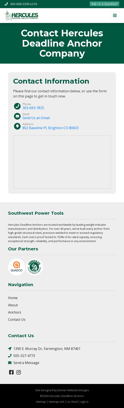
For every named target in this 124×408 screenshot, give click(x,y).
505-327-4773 (21, 355)
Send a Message (23, 362)
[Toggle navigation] (114, 15)
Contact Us (16, 319)
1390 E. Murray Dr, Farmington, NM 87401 (44, 348)
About (13, 305)
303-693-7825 (33, 108)
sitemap (41, 402)
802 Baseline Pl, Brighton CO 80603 (51, 128)
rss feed (72, 402)
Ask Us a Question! (104, 4)
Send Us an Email (36, 118)
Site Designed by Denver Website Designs (62, 390)
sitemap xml (56, 402)
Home (13, 297)
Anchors (14, 312)
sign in (84, 402)
